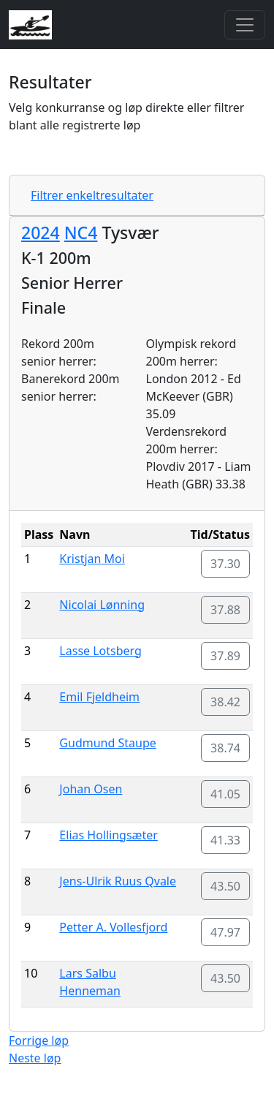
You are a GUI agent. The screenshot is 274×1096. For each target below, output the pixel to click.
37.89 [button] (225, 656)
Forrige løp (39, 1040)
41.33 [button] (225, 840)
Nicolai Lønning (102, 605)
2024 (40, 232)
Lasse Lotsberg (100, 651)
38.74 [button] (225, 748)
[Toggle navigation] (244, 24)
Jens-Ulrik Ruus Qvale (117, 881)
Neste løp (35, 1058)
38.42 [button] (225, 702)
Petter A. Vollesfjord (113, 927)
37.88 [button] (225, 610)
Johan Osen (90, 789)
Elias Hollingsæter (108, 835)
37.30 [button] (225, 564)
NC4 (81, 232)
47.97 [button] (225, 932)
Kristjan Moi (92, 559)
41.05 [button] (225, 794)
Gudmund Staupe (107, 743)
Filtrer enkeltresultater (92, 195)
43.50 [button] (225, 886)
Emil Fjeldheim (99, 697)
